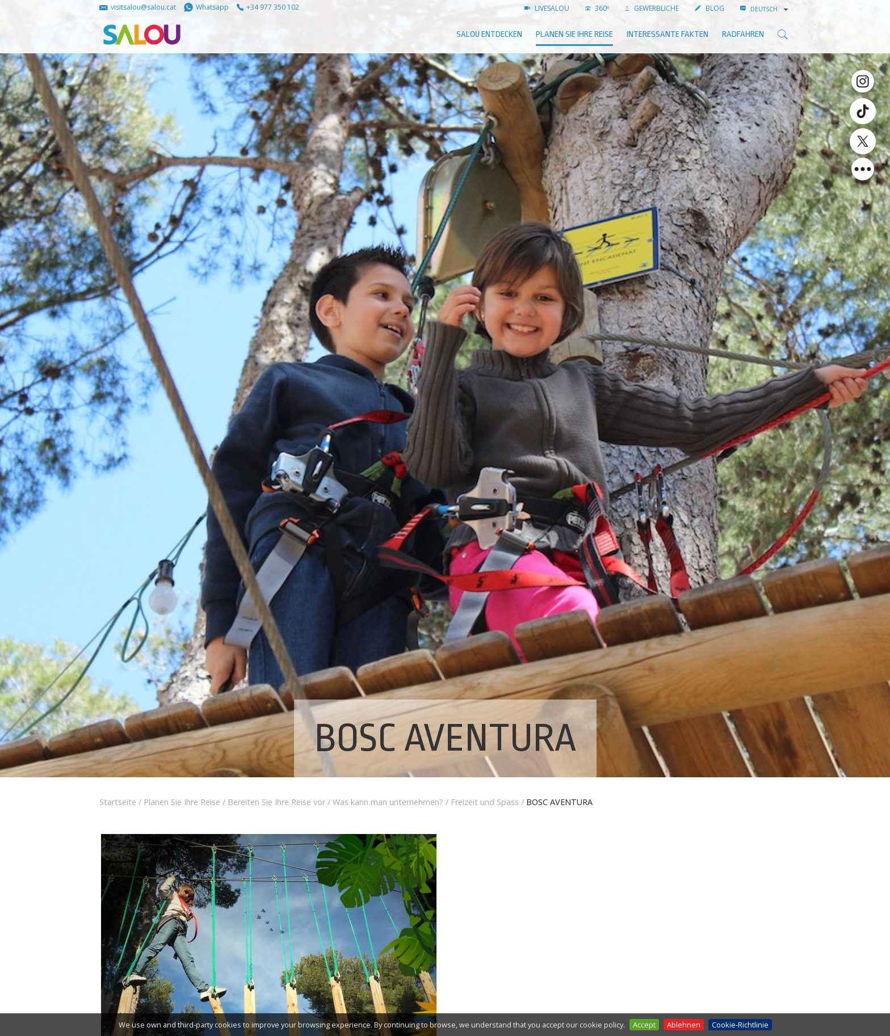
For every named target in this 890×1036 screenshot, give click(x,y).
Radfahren (743, 34)
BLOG (709, 8)
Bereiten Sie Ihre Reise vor (276, 802)
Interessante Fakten (667, 34)
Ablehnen (683, 1025)
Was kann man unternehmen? (388, 802)
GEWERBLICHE (652, 8)
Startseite (117, 802)
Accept (644, 1025)
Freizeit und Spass (485, 802)
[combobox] (770, 9)
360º (597, 8)
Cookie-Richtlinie (740, 1025)
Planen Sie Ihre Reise (574, 34)
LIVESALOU (546, 8)
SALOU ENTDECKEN (489, 34)
